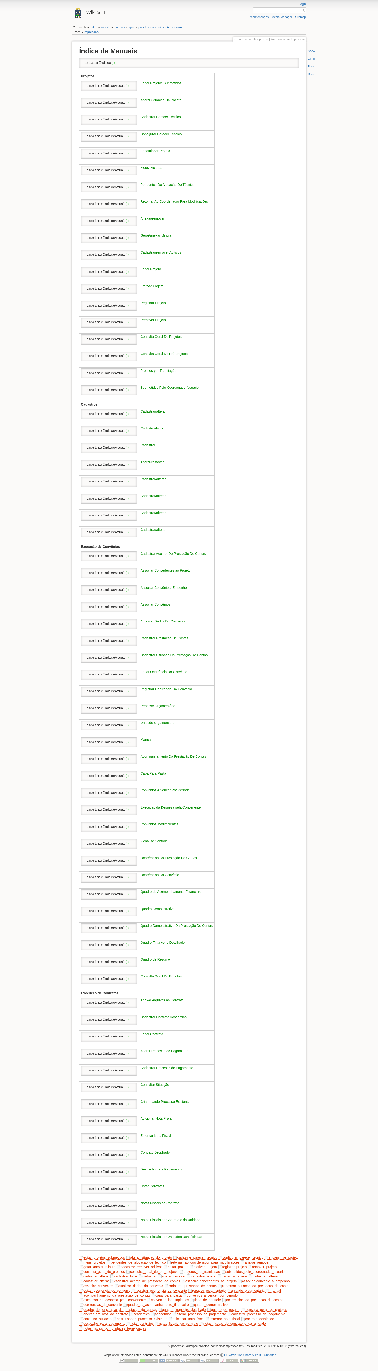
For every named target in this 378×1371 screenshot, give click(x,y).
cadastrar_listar (125, 1276)
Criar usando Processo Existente (165, 1101)
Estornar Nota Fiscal (156, 1135)
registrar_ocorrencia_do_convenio (161, 1290)
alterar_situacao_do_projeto (151, 1257)
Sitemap (300, 17)
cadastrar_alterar (96, 1276)
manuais (119, 27)
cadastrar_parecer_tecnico (197, 1257)
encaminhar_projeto (284, 1257)
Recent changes (258, 17)
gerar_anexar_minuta (99, 1267)
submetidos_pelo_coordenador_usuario (255, 1272)
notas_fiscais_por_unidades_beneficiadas (114, 1328)
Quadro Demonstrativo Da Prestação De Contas (177, 926)
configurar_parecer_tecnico (243, 1257)
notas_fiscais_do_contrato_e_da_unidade (234, 1323)
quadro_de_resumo (225, 1309)
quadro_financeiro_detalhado (184, 1309)
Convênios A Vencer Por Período (165, 790)
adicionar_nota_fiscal (188, 1319)
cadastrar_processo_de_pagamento (258, 1314)
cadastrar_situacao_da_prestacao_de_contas (256, 1286)
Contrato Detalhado (155, 1152)
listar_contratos (142, 1323)
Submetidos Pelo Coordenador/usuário (170, 387)
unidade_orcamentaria (247, 1290)
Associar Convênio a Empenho (164, 587)
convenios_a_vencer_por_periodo (212, 1295)
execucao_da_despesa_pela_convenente (114, 1300)
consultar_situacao (97, 1319)
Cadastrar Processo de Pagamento (167, 1068)
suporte (105, 27)
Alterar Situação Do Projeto (161, 100)
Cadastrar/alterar (153, 411)
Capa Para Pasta (153, 773)
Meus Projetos (151, 168)
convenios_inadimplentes (170, 1300)
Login (302, 4)
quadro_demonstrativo (211, 1305)
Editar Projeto (151, 269)
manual (275, 1290)
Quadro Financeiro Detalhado (163, 942)
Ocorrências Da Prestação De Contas (169, 858)
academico (141, 1314)
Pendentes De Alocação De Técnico (168, 185)
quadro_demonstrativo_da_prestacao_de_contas (120, 1309)
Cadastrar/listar (152, 428)
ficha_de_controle (207, 1300)
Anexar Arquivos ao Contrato (162, 1000)
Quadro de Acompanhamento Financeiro (171, 892)
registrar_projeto (234, 1267)
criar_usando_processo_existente (142, 1319)
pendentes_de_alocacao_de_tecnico (138, 1262)
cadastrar (149, 1276)
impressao (174, 27)
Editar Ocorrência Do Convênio (164, 672)
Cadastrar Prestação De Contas (164, 638)
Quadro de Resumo (155, 959)
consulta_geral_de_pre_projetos (154, 1272)
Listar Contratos (152, 1186)
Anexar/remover (153, 218)
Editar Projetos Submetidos (161, 83)
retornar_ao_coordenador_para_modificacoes (205, 1262)
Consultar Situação (155, 1085)
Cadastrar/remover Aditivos (161, 252)
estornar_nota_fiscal (224, 1319)
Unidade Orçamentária (158, 723)
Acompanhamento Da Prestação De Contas (173, 756)
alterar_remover (174, 1276)
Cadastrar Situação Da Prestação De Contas (174, 655)
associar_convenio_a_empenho (266, 1281)
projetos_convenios (151, 27)
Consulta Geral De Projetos (161, 337)
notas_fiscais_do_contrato (178, 1323)
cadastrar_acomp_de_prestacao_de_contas (147, 1281)
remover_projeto (264, 1267)
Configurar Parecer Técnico (161, 134)
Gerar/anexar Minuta (156, 235)
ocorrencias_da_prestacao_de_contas (254, 1300)
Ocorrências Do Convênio (160, 875)
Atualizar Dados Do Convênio (163, 621)
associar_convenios (98, 1286)
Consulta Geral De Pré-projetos (164, 354)
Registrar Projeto (153, 303)
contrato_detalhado (259, 1319)
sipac (131, 27)
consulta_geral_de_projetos (104, 1272)
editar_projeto (178, 1267)
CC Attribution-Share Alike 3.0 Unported (250, 1355)
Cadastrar (148, 445)
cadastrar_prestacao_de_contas (193, 1286)
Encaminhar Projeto (155, 151)
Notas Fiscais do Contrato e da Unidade (170, 1220)
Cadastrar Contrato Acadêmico (164, 1017)
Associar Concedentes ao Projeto (166, 570)
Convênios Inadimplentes (159, 824)
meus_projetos (94, 1262)
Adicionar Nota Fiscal (156, 1118)
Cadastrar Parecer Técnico (161, 117)
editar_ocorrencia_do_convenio (106, 1290)
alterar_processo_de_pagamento (201, 1314)
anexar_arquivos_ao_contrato (105, 1314)
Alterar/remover (152, 462)
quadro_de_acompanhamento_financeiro (158, 1305)
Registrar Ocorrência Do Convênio (166, 689)
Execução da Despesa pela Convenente (171, 807)
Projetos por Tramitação (158, 371)
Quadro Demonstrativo (158, 909)
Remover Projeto (153, 320)
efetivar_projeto (205, 1267)
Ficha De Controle (154, 841)
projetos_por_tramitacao (202, 1272)
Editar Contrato (152, 1034)
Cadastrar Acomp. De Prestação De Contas (173, 553)
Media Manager (282, 17)
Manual (146, 740)
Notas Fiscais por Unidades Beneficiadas (171, 1237)
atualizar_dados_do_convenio (140, 1286)
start (94, 27)
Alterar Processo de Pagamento (164, 1051)
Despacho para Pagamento (161, 1169)
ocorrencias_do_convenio (102, 1305)
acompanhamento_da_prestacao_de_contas (116, 1295)
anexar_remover (257, 1262)
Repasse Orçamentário (158, 706)
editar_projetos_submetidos (104, 1257)
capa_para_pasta (168, 1295)
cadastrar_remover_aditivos (141, 1267)
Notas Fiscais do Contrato (160, 1203)
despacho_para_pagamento (104, 1323)
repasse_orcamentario (209, 1290)
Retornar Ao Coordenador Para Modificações (174, 201)
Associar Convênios (155, 604)
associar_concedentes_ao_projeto (211, 1281)
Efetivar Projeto (152, 286)
